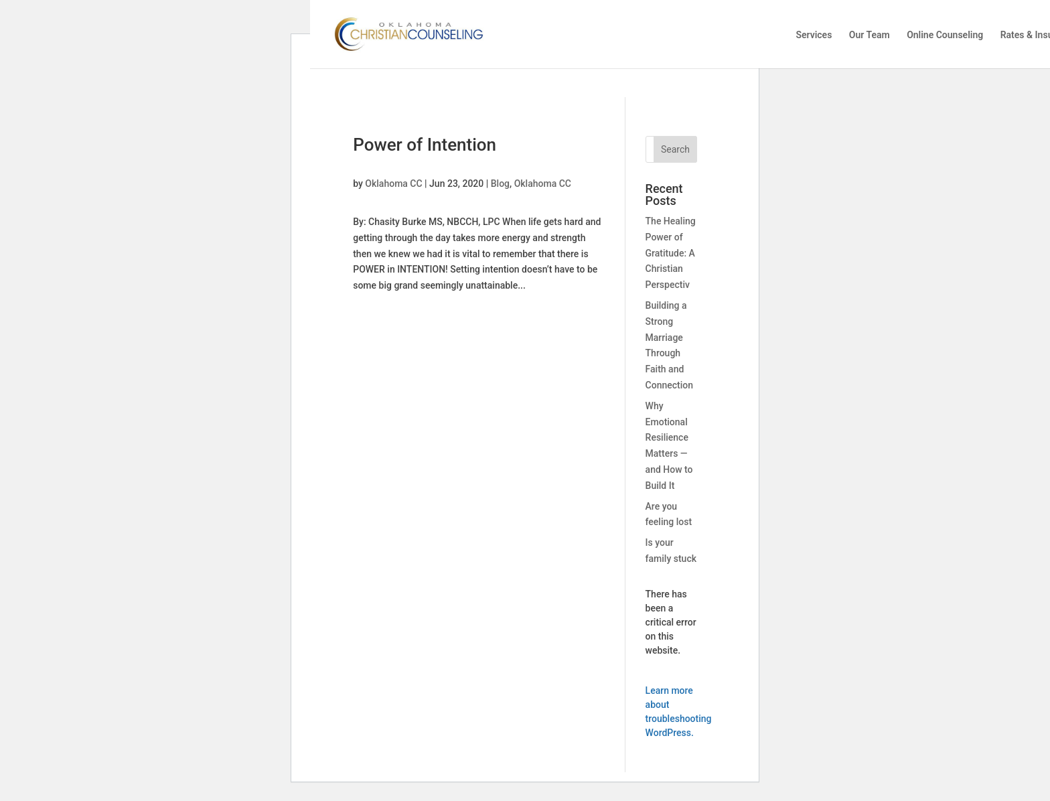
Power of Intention (424, 145)
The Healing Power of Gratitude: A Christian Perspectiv (671, 253)
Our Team (869, 35)
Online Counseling (945, 35)
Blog (500, 183)
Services (814, 35)
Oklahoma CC (393, 183)
